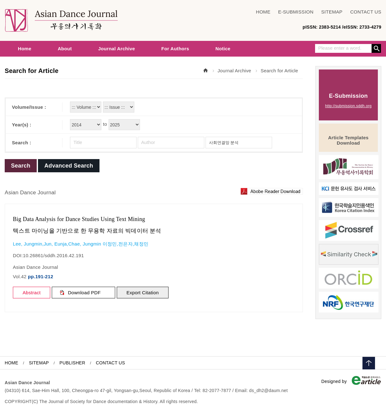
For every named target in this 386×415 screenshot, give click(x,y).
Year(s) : (21, 124)
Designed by (334, 381)
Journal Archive (116, 48)
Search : (21, 142)
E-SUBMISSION (296, 11)
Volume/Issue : (29, 107)
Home (24, 48)
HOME (263, 11)
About (65, 48)
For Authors (175, 48)
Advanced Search (68, 166)
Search (376, 48)
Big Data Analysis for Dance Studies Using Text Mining (79, 219)
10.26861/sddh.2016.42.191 (53, 255)
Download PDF (84, 292)
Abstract (31, 292)
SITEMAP (331, 11)
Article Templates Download (348, 140)
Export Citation (142, 292)
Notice (223, 48)
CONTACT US (365, 11)
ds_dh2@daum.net (268, 390)
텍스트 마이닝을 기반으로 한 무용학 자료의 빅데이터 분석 (87, 231)
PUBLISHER (72, 362)
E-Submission (348, 100)
